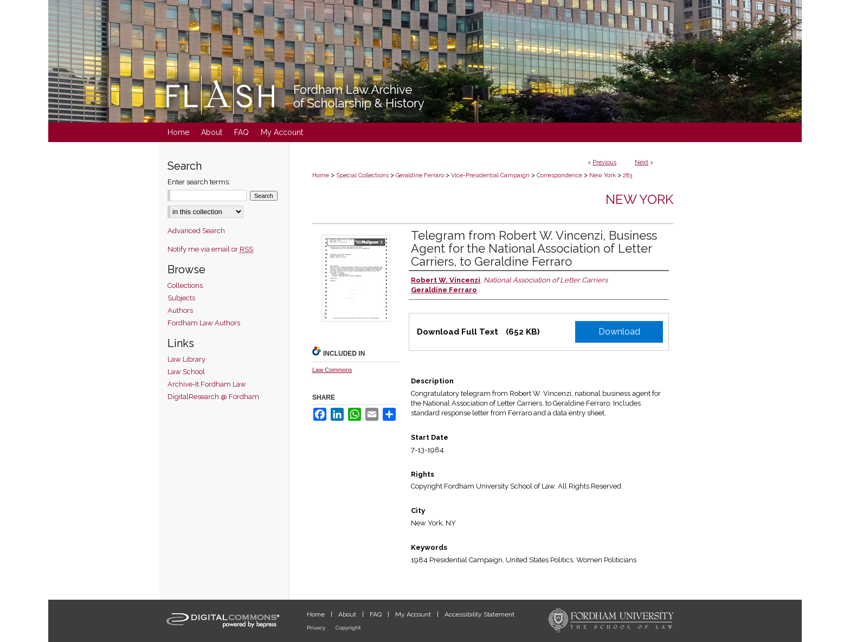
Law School (186, 372)
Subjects (181, 298)
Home (320, 175)
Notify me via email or (210, 249)
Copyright (348, 628)
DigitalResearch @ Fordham (213, 397)
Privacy (317, 628)
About (348, 614)
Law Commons (332, 370)
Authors (180, 310)
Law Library (186, 359)
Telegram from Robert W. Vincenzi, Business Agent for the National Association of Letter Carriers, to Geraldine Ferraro (534, 248)
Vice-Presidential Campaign (490, 175)
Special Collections (362, 175)
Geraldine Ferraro (420, 175)
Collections (185, 285)
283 (627, 175)
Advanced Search (196, 231)
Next (641, 162)
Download (619, 331)
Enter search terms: (199, 182)
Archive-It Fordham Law (207, 384)
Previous (604, 162)
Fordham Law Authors (204, 323)
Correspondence (559, 175)
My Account (414, 614)
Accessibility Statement (479, 614)
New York (602, 175)
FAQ (376, 614)
